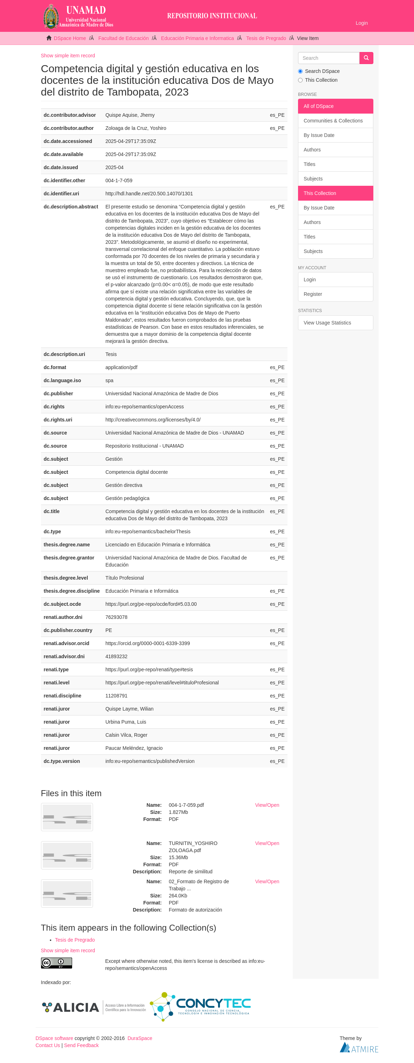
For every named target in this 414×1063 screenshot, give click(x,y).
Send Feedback (81, 1045)
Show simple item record (68, 55)
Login (310, 279)
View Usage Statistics (327, 323)
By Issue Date (319, 135)
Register (313, 294)
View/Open (267, 805)
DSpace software (55, 1038)
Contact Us (48, 1045)
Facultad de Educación (123, 38)
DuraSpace (140, 1038)
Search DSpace (319, 71)
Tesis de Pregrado (266, 38)
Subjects (313, 179)
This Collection (318, 80)
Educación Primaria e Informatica (197, 38)
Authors (312, 150)
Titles (309, 164)
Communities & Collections (333, 120)
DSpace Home (70, 38)
